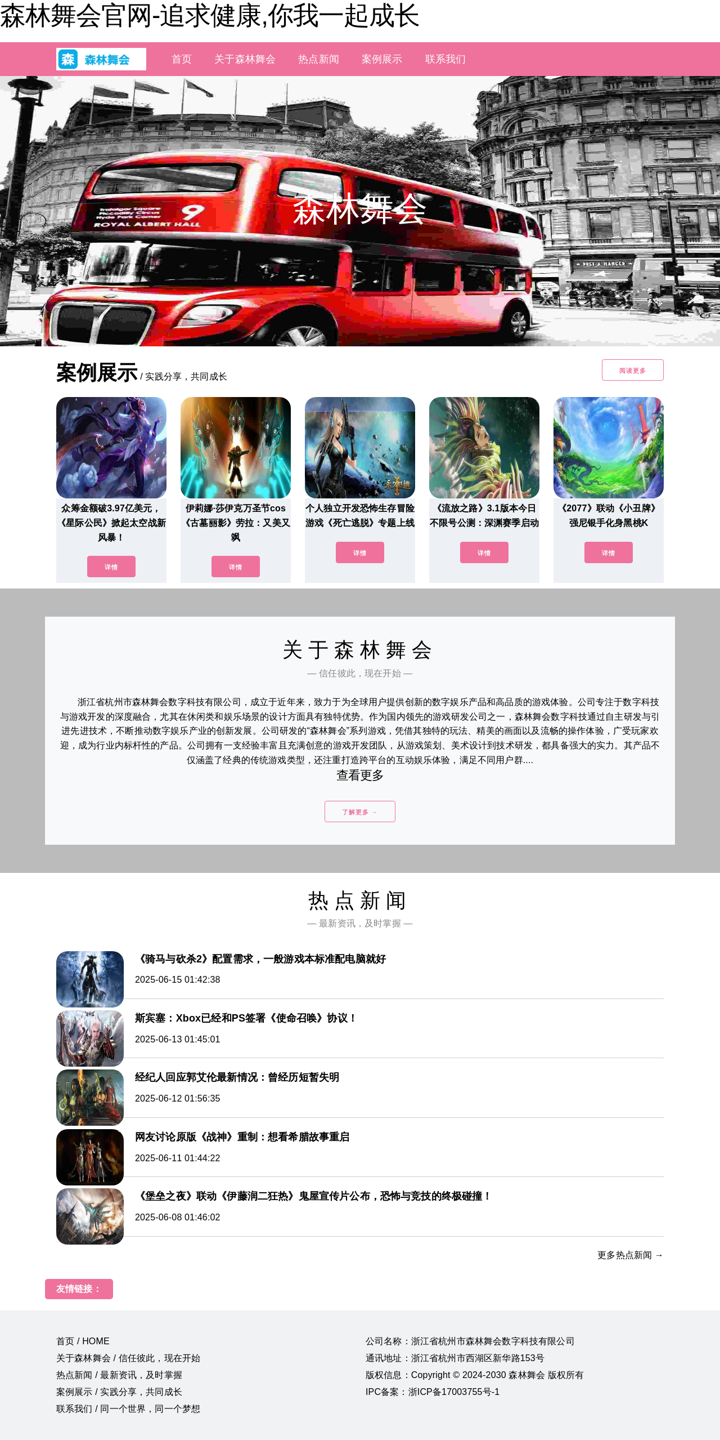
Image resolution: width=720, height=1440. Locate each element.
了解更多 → (360, 812)
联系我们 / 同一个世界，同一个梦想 (128, 1409)
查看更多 (360, 775)
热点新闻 (318, 59)
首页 (182, 59)
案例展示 (382, 59)
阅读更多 (632, 370)
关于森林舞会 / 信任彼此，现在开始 (128, 1358)
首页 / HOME (83, 1341)
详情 (111, 567)
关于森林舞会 (245, 59)
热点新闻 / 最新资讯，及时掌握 (119, 1375)
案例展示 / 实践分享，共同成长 (119, 1392)
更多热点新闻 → (630, 1255)
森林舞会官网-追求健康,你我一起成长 (210, 15)
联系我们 (445, 59)
